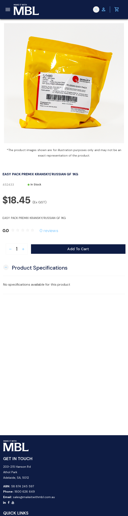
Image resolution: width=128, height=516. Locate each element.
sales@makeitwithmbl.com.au (34, 497)
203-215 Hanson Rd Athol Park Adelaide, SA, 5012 (17, 472)
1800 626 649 (25, 491)
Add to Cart (78, 248)
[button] (35, 267)
